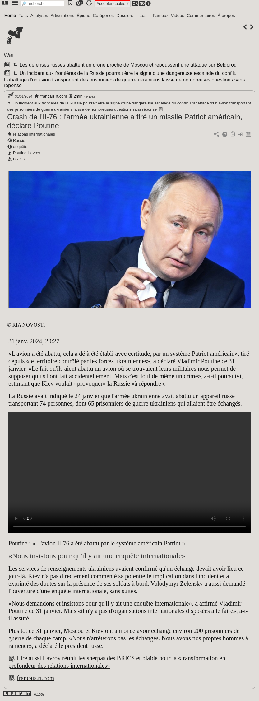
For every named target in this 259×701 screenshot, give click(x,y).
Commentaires (201, 15)
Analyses (39, 15)
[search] (43, 4)
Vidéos (177, 15)
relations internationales (34, 134)
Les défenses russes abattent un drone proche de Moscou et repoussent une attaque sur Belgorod (124, 64)
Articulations (62, 15)
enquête (20, 146)
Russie (19, 140)
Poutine (19, 153)
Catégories (103, 15)
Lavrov (34, 153)
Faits (23, 15)
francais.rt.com (53, 96)
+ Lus (141, 15)
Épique (83, 15)
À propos (226, 15)
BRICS (19, 159)
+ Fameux (159, 15)
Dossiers (124, 15)
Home (10, 15)
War (9, 55)
